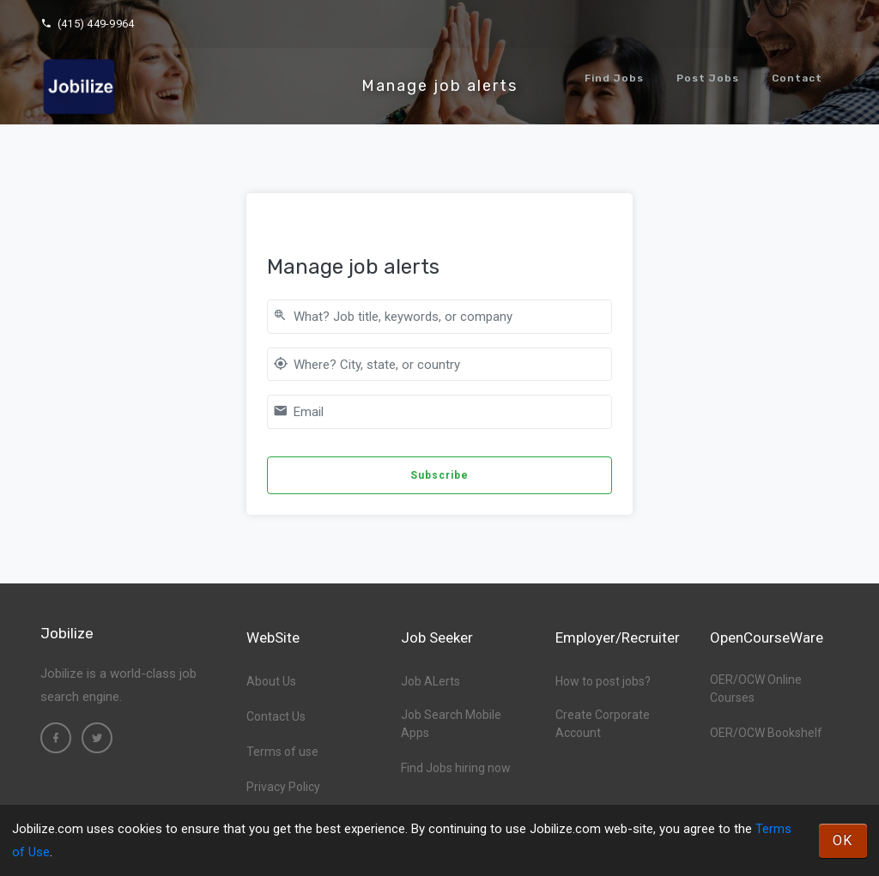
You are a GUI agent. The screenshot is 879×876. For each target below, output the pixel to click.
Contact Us (276, 716)
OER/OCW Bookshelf (766, 733)
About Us (271, 681)
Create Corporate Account (602, 724)
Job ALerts (430, 681)
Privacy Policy (283, 787)
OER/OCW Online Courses (756, 688)
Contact (797, 78)
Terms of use (282, 751)
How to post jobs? (603, 681)
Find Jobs (614, 78)
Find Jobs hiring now (456, 768)
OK (843, 840)
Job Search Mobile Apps (451, 724)
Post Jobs (707, 78)
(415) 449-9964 (87, 23)
